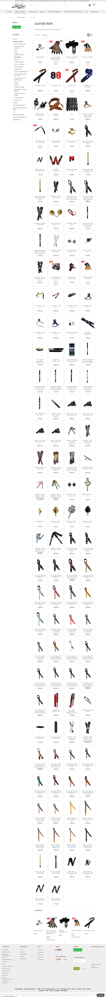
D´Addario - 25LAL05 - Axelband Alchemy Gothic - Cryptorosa (72, 469)
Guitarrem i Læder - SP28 (56, 333)
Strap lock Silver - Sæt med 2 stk (56, 141)
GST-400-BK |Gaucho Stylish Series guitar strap (72, 765)
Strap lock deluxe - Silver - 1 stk (72, 522)
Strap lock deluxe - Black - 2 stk (72, 495)
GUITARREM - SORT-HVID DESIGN (88, 710)
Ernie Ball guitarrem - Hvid (72, 333)
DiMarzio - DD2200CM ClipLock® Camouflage (71, 442)
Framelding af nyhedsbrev (5, 981)
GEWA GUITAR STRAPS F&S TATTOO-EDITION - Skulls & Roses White (56, 388)
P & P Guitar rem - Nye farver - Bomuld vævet (56, 278)
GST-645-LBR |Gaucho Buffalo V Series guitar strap (40, 819)
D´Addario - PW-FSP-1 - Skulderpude (56, 737)
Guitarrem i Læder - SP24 (87, 306)
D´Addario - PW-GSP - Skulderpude (39, 737)
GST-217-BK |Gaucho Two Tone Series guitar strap (40, 657)
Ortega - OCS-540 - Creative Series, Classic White (72, 846)
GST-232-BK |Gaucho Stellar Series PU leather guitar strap (56, 684)
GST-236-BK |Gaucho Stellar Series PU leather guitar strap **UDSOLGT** (87, 685)
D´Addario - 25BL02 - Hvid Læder (55, 251)
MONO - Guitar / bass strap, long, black (39, 441)
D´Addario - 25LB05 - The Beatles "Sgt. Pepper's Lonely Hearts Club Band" (87, 739)
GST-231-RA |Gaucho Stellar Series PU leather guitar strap (87, 657)
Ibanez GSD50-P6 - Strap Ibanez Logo (40, 899)
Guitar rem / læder (40, 85)
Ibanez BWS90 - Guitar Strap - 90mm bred (71, 873)
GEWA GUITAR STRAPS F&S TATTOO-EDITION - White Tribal (87, 225)
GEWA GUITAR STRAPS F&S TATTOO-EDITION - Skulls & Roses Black (40, 252)
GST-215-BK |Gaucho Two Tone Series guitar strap (55, 630)
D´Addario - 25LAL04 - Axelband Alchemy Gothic (56, 469)
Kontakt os (22, 952)
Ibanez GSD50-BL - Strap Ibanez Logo (56, 899)
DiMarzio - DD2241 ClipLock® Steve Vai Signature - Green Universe (56, 496)
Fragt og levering (6, 952)
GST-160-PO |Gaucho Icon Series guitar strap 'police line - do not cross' (40, 766)
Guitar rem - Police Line (40, 306)
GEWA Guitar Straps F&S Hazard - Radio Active (87, 171)
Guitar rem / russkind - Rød (56, 710)
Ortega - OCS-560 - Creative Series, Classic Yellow (40, 846)
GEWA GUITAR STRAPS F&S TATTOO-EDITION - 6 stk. (72, 361)
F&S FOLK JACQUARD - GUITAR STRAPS (40, 872)
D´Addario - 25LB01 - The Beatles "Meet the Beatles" (40, 278)
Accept (16, 996)
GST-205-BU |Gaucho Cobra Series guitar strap (40, 630)
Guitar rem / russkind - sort (56, 360)
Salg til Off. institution (7, 966)
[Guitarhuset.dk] (18, 5)
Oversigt (4, 961)
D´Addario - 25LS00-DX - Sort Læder (40, 224)
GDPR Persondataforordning (7, 978)
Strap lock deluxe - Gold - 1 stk (56, 522)
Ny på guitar (5, 973)
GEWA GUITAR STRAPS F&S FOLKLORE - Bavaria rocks (87, 388)
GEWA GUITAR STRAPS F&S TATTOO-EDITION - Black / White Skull (87, 361)
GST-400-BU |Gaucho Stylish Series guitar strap (87, 765)
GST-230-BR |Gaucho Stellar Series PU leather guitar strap (56, 657)
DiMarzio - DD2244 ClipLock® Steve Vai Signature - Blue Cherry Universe (40, 496)
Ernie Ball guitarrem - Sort (72, 57)
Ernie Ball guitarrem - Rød (72, 170)
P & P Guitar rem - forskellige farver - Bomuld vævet (55, 58)
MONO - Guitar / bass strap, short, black (71, 414)
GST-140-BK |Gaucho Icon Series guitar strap (87, 142)
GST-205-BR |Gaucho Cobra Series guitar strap (87, 576)
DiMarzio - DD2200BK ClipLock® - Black (55, 549)
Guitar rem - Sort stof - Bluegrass (40, 141)
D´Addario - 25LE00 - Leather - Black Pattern (87, 442)
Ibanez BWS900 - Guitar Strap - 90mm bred (87, 873)
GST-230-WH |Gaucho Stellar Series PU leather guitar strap (72, 657)
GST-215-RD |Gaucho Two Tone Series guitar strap (71, 630)
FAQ (3, 964)
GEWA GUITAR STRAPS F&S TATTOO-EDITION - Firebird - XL (71, 388)
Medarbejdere (23, 954)
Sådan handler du (6, 968)
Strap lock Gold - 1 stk (40, 522)
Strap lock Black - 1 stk (87, 251)
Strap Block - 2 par (56, 85)
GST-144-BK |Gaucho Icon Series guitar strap (55, 576)
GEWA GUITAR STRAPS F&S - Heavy (40, 414)
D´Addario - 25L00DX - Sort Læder (56, 197)
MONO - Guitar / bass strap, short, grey (87, 414)
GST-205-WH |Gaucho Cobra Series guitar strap (40, 603)
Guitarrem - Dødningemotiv (88, 333)
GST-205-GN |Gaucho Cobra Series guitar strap (71, 603)
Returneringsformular (7, 959)
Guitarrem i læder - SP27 (40, 333)
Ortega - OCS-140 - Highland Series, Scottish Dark (88, 846)
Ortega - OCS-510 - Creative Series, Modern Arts (56, 846)
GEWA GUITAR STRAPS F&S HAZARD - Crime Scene (40, 198)
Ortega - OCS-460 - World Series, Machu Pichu (87, 819)
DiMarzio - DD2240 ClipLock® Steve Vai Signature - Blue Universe (40, 550)
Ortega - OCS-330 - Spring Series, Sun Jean (72, 819)
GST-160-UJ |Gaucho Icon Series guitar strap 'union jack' (56, 765)
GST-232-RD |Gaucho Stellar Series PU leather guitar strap (72, 684)
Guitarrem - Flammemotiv (55, 170)
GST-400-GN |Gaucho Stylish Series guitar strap (40, 792)
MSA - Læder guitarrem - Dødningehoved (40, 361)
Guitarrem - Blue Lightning (87, 86)
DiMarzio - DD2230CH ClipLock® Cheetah (87, 468)
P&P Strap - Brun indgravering (71, 277)
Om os (21, 949)
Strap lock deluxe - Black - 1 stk (87, 522)
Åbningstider (23, 958)
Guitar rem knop (40, 57)
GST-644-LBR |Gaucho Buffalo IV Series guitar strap (56, 819)
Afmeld (82, 968)
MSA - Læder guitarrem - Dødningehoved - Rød (71, 711)
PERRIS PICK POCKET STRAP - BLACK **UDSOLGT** (56, 415)
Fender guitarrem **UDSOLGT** (88, 277)
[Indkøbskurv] (94, 5)
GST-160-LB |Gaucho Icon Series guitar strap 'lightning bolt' (87, 198)
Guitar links (5, 975)
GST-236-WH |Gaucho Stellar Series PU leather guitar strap (40, 711)
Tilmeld (76, 968)
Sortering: (37, 35)
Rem (72, 114)
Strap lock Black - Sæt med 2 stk (40, 114)
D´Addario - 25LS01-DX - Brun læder (40, 468)
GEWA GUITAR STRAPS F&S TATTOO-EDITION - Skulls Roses (40, 388)
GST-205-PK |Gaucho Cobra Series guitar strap (55, 603)
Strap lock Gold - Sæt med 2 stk (72, 141)
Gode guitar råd (6, 970)
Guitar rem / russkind (56, 114)
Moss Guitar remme (88, 57)
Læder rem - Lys (72, 85)
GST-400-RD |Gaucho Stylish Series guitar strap (56, 792)
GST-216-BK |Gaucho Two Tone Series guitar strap (87, 630)
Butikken (22, 956)
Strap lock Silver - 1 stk (87, 495)
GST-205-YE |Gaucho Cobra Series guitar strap (87, 603)
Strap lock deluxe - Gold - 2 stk (56, 224)
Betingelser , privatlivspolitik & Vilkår (6, 955)
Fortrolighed (5, 949)
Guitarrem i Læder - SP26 (72, 224)
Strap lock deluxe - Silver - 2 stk (72, 251)
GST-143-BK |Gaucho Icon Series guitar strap (40, 576)
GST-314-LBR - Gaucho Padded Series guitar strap (72, 792)
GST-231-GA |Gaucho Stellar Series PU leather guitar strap (40, 684)
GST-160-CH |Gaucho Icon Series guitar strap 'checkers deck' (72, 198)
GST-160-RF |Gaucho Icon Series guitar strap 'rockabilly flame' (71, 577)
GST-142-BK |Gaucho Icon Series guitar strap (71, 550)
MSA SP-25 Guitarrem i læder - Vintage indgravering (88, 115)
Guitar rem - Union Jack (56, 306)
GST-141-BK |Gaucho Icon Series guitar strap (87, 550)
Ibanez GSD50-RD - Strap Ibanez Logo (40, 170)
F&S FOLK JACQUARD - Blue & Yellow (55, 872)
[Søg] (65, 5)
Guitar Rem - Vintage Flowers (71, 306)
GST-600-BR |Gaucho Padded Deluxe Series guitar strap (87, 792)
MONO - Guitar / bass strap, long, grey (55, 441)
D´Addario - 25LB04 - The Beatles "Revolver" (71, 738)
